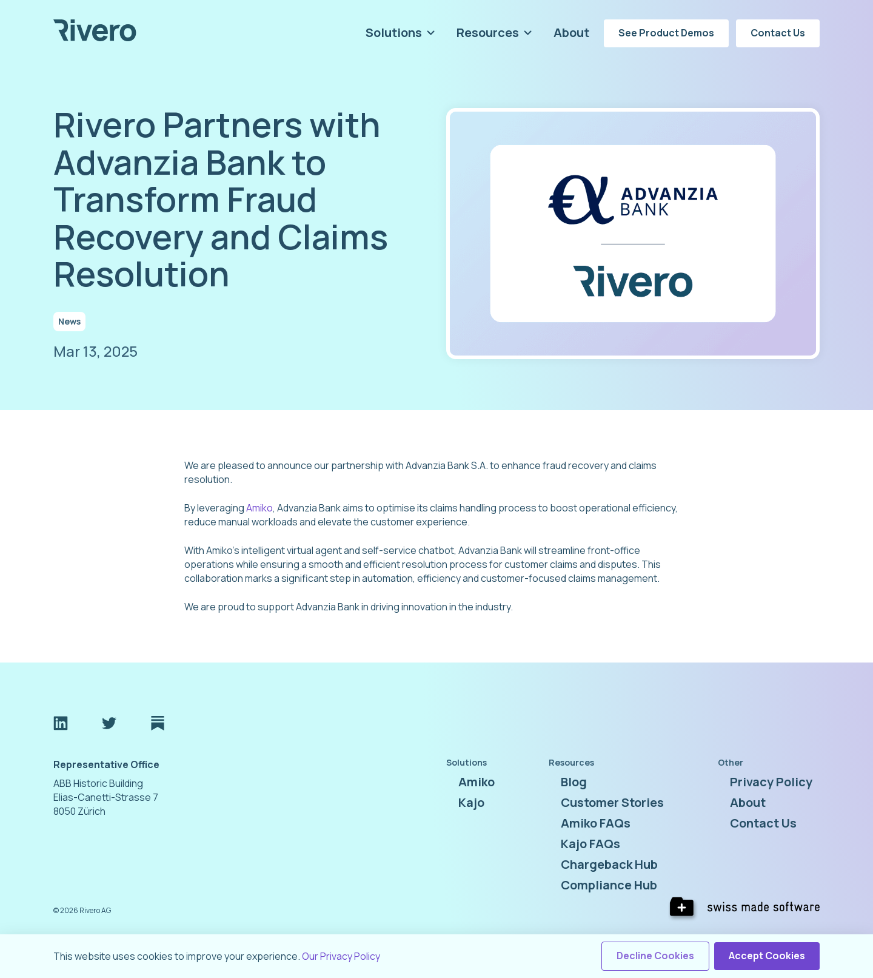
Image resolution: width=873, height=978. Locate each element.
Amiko (259, 507)
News (69, 321)
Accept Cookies (767, 955)
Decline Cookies (655, 955)
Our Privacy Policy (341, 956)
